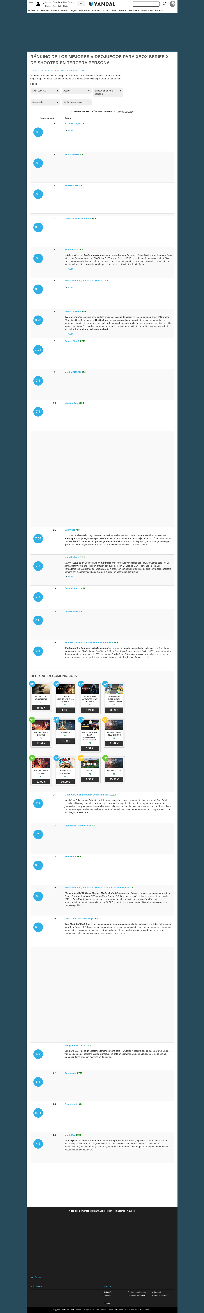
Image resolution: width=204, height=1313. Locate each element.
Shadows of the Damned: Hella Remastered (89, 642)
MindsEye (70, 1135)
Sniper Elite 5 (72, 341)
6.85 (38, 865)
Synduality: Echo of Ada (78, 825)
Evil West (70, 529)
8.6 (38, 132)
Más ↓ (81, 4)
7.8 (38, 380)
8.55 (38, 227)
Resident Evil (50, 6)
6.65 (38, 927)
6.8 (38, 896)
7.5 (38, 566)
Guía (70, 130)
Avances (96, 10)
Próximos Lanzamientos (103, 112)
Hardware (134, 10)
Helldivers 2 (71, 249)
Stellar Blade (62, 6)
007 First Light (73, 123)
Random (123, 10)
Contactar (107, 1296)
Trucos (106, 10)
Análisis (55, 10)
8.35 (38, 289)
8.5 (38, 258)
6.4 (38, 1054)
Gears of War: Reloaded (78, 218)
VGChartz (107, 1303)
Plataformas (147, 10)
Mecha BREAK (73, 372)
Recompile (70, 1073)
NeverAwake (71, 185)
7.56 (38, 538)
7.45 (38, 620)
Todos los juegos (79, 112)
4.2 (38, 1143)
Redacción (108, 1292)
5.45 (38, 1112)
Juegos (73, 10)
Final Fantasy (68, 2)
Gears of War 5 (73, 311)
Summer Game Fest (53, 2)
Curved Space (72, 588)
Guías (64, 10)
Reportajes (84, 10)
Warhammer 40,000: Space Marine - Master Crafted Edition (97, 887)
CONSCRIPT (71, 611)
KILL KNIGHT (72, 154)
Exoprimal (70, 856)
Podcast (159, 10)
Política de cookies (159, 1296)
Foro (114, 10)
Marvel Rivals (72, 557)
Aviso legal (156, 1292)
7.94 (38, 349)
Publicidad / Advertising (137, 1292)
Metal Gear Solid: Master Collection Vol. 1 (88, 794)
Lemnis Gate (72, 403)
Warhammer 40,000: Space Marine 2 (84, 280)
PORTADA (33, 10)
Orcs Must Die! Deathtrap (79, 918)
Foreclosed (71, 1104)
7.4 (38, 651)
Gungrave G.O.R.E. (75, 1045)
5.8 (38, 1081)
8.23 (38, 320)
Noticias (45, 10)
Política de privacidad (136, 1296)
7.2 (38, 803)
